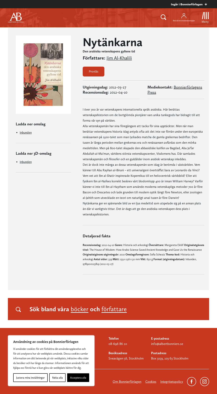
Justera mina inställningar (30, 377)
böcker (79, 309)
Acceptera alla (78, 377)
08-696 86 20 (117, 344)
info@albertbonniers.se (167, 344)
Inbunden (26, 132)
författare (114, 309)
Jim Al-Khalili (119, 58)
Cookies (150, 382)
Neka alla (57, 377)
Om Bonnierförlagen (127, 382)
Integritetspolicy (171, 382)
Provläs (93, 71)
